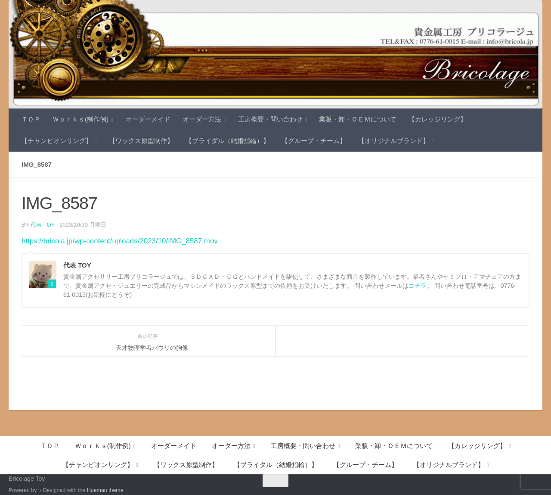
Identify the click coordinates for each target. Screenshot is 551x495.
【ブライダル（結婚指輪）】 (227, 140)
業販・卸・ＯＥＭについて (357, 119)
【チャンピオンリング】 (56, 140)
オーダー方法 (202, 119)
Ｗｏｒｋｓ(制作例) (80, 119)
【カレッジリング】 (438, 119)
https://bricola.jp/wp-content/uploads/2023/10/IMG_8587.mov (120, 241)
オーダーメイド (147, 119)
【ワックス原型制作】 (141, 140)
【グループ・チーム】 (314, 140)
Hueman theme (105, 490)
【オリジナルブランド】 (393, 140)
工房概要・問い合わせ (270, 119)
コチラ (418, 285)
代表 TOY (43, 224)
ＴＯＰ (30, 119)
